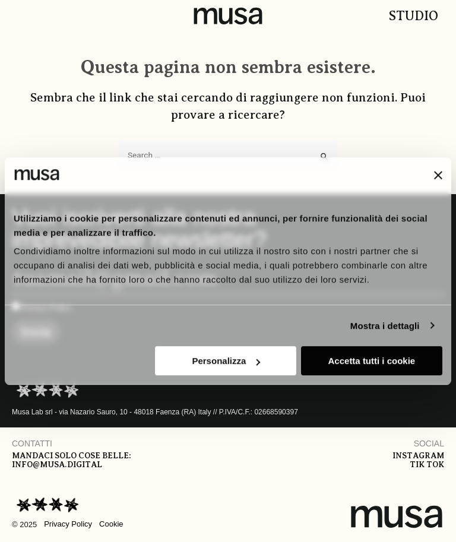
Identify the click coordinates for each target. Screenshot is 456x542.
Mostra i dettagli (385, 326)
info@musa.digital (57, 464)
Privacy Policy (68, 523)
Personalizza (226, 361)
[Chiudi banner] (438, 175)
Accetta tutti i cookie (372, 361)
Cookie (111, 523)
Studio (413, 15)
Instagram (418, 455)
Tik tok (427, 464)
